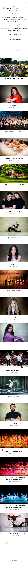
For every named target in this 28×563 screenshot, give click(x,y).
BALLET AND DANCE (11, 49)
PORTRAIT (17, 50)
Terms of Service (14, 560)
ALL (4, 49)
